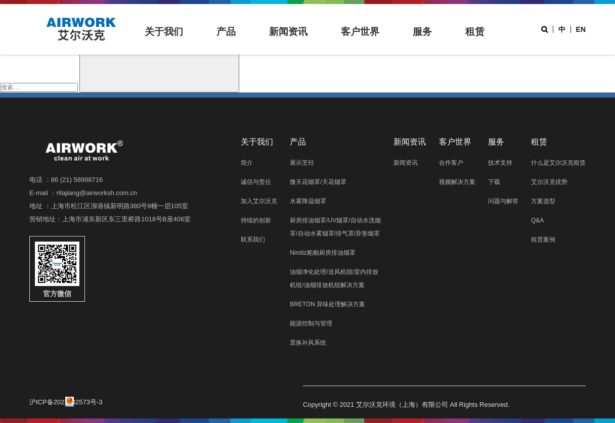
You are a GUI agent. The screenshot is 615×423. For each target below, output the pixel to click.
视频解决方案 (457, 181)
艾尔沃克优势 (549, 181)
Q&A (537, 220)
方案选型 (543, 201)
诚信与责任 (256, 181)
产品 (226, 31)
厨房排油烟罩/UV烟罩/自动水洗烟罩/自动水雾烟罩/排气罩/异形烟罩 (335, 227)
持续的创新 (256, 220)
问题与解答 (503, 201)
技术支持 (500, 162)
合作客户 (451, 162)
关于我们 (164, 31)
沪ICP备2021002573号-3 (66, 401)
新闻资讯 (288, 31)
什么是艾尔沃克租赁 (558, 162)
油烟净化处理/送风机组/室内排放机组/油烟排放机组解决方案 (334, 278)
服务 (422, 31)
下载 (494, 181)
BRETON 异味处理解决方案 (327, 304)
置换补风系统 (308, 342)
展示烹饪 (302, 162)
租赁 (475, 31)
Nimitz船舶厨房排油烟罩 (322, 252)
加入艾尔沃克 (259, 201)
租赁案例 (543, 239)
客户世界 (360, 31)
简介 (247, 162)
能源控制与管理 (311, 323)
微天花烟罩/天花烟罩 (318, 181)
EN (581, 29)
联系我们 (253, 239)
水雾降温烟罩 (308, 201)
